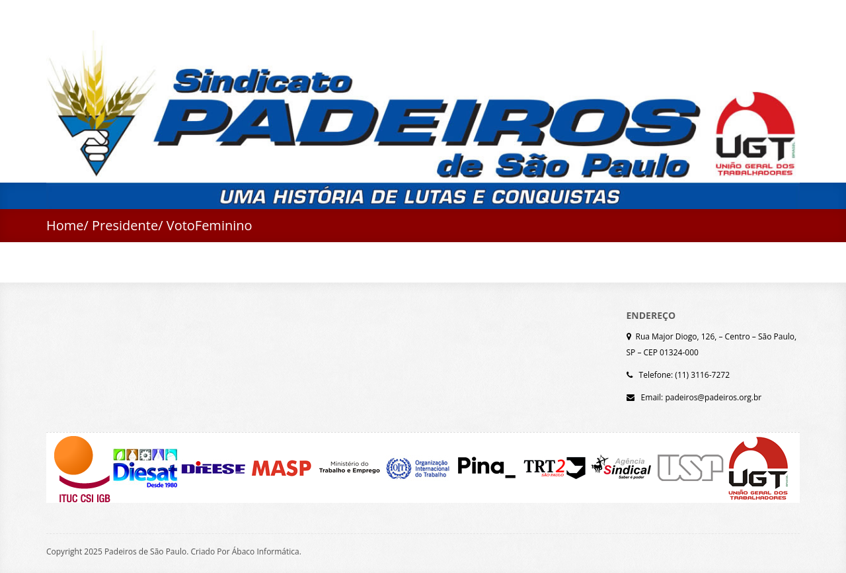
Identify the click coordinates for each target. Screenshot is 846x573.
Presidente (125, 225)
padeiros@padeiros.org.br (713, 397)
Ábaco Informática (265, 551)
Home (65, 225)
